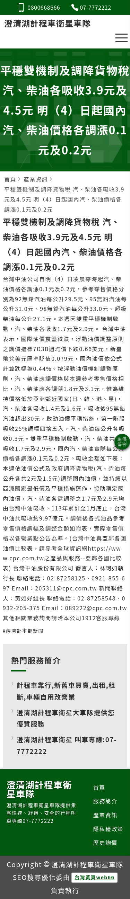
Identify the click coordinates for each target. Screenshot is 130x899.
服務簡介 (105, 801)
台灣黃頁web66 (94, 877)
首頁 (99, 787)
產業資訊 (105, 815)
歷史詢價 (105, 842)
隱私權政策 (108, 829)
